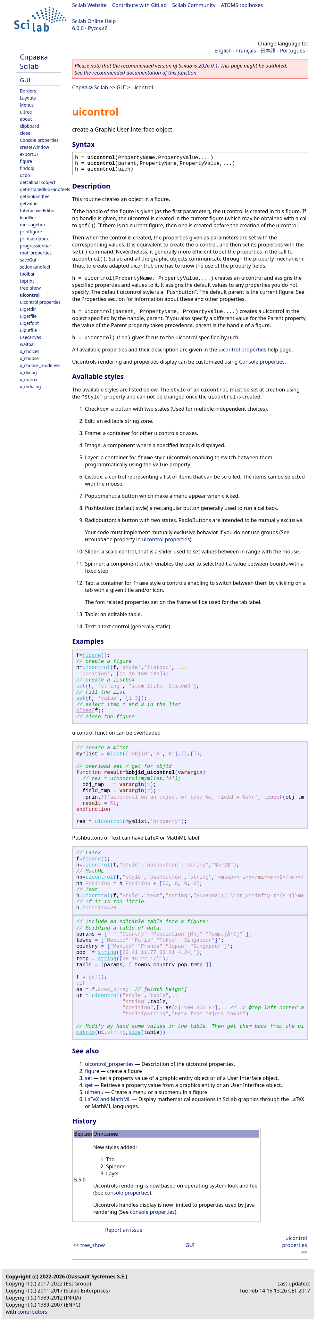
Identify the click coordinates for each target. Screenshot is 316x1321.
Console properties (39, 140)
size (135, 1032)
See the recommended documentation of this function (135, 72)
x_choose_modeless (40, 365)
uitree (26, 112)
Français (246, 50)
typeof (273, 797)
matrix (85, 1032)
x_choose (29, 358)
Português (292, 50)
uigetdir (28, 309)
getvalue (28, 203)
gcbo (25, 175)
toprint (27, 281)
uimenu (94, 1092)
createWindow (34, 147)
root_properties (36, 253)
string (107, 952)
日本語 (268, 50)
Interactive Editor (37, 210)
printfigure (31, 232)
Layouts (28, 98)
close (25, 133)
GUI (25, 80)
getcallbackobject (37, 182)
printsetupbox (34, 239)
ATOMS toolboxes (242, 5)
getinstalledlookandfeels (45, 189)
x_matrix (28, 379)
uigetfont (29, 323)
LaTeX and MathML (108, 1099)
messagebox (33, 225)
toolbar (27, 274)
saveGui (28, 260)
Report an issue (123, 1229)
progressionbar (35, 246)
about (26, 119)
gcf (93, 977)
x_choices (29, 351)
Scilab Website (89, 5)
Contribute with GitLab (139, 5)
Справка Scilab (34, 61)
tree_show (30, 288)
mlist (114, 754)
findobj (27, 168)
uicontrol (30, 295)
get (89, 1085)
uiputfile (28, 330)
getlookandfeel (35, 196)
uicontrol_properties (109, 1063)
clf (81, 983)
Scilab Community (193, 5)
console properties (127, 1192)
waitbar (27, 344)
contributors (32, 1311)
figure (26, 161)
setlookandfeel (35, 267)
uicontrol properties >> (294, 1245)
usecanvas (30, 337)
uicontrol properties (40, 302)
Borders (28, 91)
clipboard (29, 126)
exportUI (29, 154)
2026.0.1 (208, 65)
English (223, 50)
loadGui (28, 217)
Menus (27, 105)
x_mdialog (30, 386)
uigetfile (28, 316)
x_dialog (28, 372)
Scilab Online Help (94, 21)
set (81, 686)
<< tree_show (89, 1245)
